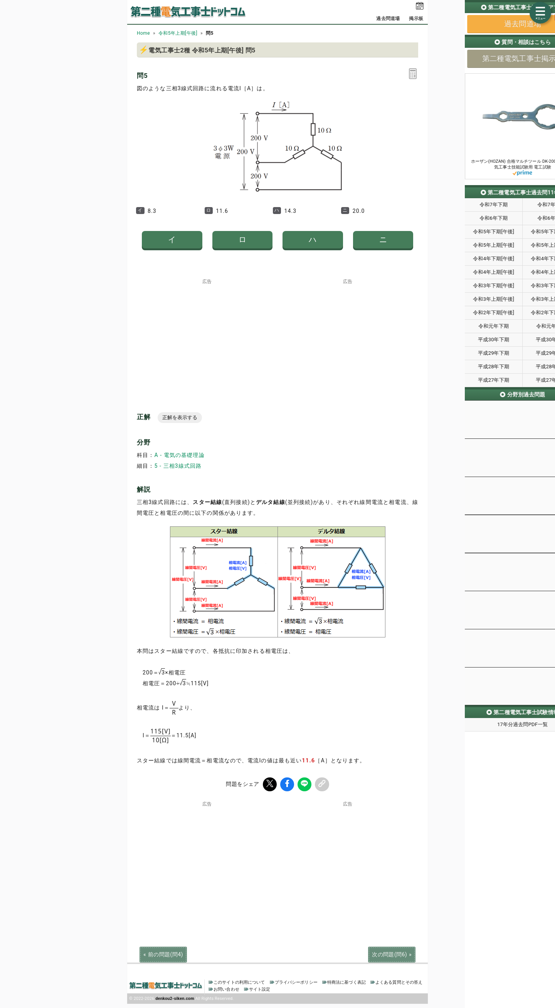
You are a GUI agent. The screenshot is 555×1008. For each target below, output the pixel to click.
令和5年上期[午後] (177, 33)
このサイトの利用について (239, 982)
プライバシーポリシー (296, 982)
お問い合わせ (226, 989)
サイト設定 (260, 989)
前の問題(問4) (165, 954)
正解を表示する (179, 417)
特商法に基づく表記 (346, 982)
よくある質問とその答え (399, 982)
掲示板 (416, 18)
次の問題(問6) (389, 954)
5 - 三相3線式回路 (178, 466)
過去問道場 (388, 18)
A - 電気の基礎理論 (179, 455)
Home (143, 33)
